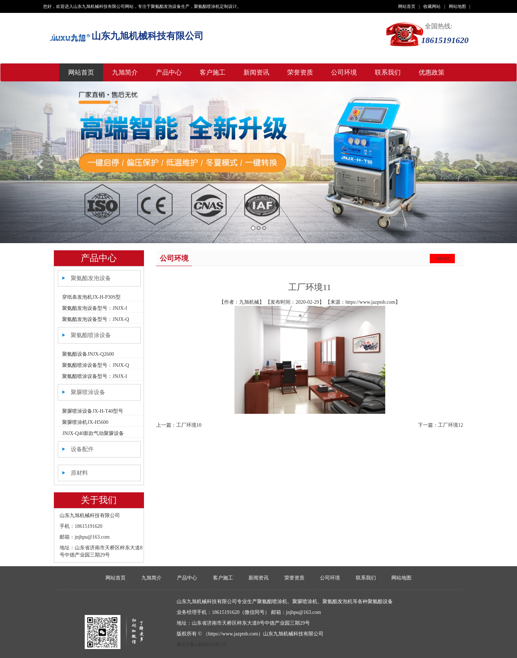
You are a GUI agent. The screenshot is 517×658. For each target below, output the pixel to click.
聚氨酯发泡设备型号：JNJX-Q (95, 319)
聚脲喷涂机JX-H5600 (85, 422)
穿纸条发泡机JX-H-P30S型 (91, 297)
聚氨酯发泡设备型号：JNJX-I (94, 308)
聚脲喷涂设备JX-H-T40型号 (92, 411)
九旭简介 (125, 72)
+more (442, 258)
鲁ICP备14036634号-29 (201, 644)
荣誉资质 (300, 72)
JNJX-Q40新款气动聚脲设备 (93, 433)
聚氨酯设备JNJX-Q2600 (88, 354)
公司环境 (344, 72)
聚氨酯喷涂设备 (91, 335)
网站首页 (409, 6)
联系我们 (388, 72)
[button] (39, 162)
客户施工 (212, 72)
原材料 (79, 473)
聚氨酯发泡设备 (91, 278)
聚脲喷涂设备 (88, 392)
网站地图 (459, 6)
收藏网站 (434, 6)
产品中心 (169, 72)
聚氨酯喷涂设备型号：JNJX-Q (95, 365)
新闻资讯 (256, 72)
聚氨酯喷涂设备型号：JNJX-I (94, 376)
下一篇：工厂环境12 (440, 425)
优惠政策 (431, 72)
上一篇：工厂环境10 (178, 425)
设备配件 (82, 449)
